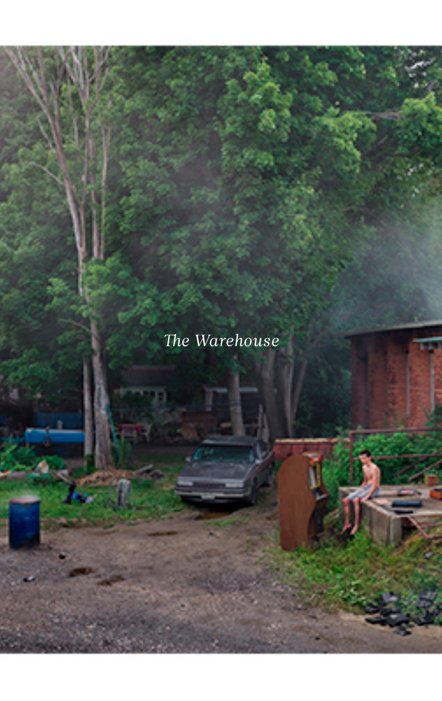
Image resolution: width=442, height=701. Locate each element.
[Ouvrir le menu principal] (419, 17)
